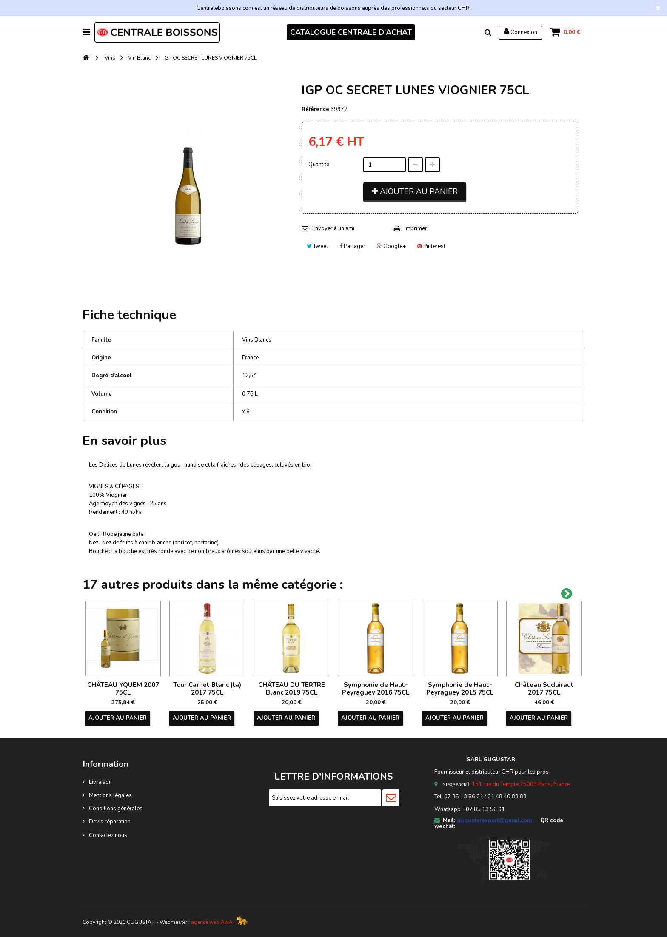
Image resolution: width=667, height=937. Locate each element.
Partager (352, 246)
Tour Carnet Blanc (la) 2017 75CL (207, 689)
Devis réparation (110, 822)
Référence (315, 109)
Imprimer (416, 228)
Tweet (317, 246)
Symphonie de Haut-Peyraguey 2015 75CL (459, 689)
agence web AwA (212, 922)
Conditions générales (116, 808)
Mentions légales (110, 795)
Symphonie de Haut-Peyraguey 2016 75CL (375, 689)
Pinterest (431, 246)
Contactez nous (108, 835)
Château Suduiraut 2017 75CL (544, 689)
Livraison (100, 782)
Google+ (391, 246)
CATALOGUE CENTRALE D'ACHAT (351, 32)
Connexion (520, 32)
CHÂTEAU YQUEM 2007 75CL (123, 689)
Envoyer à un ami (333, 228)
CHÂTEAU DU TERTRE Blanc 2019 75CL (291, 689)
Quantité (318, 164)
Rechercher (488, 32)
